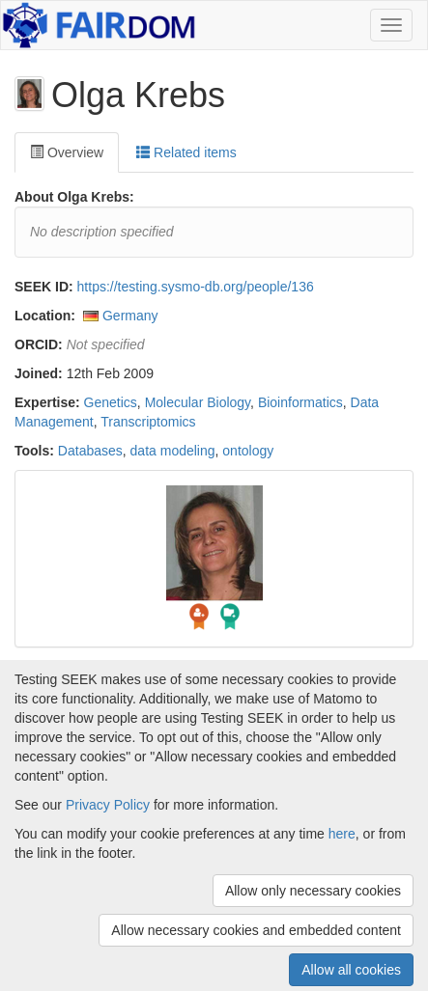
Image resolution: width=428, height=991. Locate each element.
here (342, 833)
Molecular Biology (197, 402)
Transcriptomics (147, 421)
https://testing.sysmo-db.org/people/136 (195, 286)
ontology (247, 450)
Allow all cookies (351, 969)
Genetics (110, 402)
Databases (90, 450)
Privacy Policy (108, 804)
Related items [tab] (186, 152)
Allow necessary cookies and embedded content (256, 930)
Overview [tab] (66, 152)
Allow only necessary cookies (313, 890)
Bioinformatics (300, 402)
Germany (130, 315)
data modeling (172, 450)
